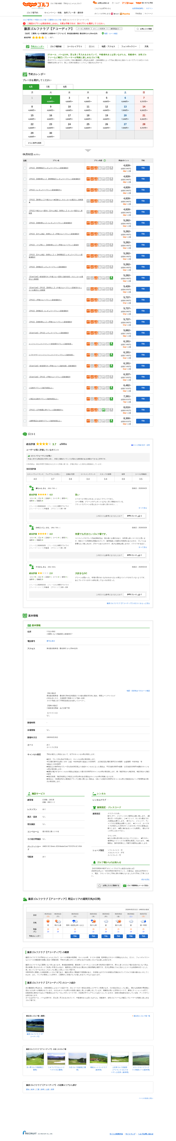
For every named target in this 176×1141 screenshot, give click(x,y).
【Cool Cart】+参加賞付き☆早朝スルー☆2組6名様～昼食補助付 (52, 366)
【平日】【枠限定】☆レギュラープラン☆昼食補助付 (48, 311)
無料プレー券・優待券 (73, 13)
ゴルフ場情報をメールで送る (135, 885)
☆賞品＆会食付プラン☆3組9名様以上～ (44, 399)
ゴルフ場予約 (32, 13)
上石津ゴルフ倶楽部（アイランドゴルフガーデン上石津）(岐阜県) (120, 1069)
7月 (48, 87)
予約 (143, 168)
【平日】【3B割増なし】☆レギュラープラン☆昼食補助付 (50, 223)
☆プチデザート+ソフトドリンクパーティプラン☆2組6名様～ (51, 355)
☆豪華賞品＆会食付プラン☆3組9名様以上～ (45, 421)
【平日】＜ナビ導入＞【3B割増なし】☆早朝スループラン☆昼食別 (54, 245)
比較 (25, 160)
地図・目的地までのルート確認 (138, 691)
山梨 (47, 1089)
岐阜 (32, 1089)
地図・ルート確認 (110, 33)
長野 (52, 1089)
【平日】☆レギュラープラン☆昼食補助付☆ (45, 190)
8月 (65, 87)
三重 (37, 1089)
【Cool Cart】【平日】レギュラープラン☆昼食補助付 (49, 333)
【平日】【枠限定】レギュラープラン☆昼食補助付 (48, 267)
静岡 (42, 1089)
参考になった (134, 516)
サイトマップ (130, 1134)
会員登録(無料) (137, 8)
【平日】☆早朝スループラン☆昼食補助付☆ (45, 300)
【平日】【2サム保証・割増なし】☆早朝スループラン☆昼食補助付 (54, 234)
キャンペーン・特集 (53, 13)
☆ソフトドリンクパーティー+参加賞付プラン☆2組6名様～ (51, 344)
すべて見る (143, 508)
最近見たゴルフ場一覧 (142, 1016)
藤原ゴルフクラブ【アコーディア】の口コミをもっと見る (128, 603)
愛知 (27, 1089)
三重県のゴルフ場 (54, 20)
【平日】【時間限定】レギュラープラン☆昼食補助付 (48, 168)
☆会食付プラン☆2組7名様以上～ (41, 388)
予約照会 (138, 14)
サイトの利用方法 (116, 1134)
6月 (31, 87)
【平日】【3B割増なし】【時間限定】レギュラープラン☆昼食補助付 (54, 179)
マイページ (149, 14)
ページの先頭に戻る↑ (146, 1098)
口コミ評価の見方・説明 (141, 445)
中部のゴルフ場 (40, 20)
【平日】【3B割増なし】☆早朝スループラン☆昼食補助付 (50, 322)
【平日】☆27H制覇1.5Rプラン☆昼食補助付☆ (46, 410)
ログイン (149, 8)
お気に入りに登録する (108, 885)
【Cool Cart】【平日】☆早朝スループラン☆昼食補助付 (49, 377)
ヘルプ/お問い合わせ (145, 1134)
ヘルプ (117, 3)
